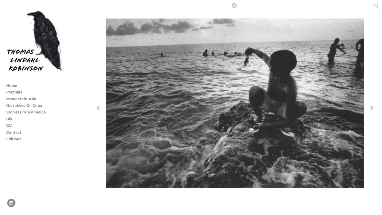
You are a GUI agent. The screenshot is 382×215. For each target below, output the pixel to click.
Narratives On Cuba (26, 105)
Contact (13, 132)
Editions (13, 139)
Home (11, 85)
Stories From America (28, 112)
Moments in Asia (23, 99)
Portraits (14, 92)
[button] (234, 8)
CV (9, 125)
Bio (9, 119)
